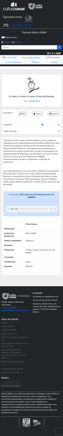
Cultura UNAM (7, 326)
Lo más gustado (13, 62)
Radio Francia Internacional (12, 361)
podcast (53, 113)
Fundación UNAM (8, 330)
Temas (36, 62)
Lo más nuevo (10, 57)
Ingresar (7, 42)
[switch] (3, 37)
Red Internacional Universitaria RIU (14, 338)
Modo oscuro (12, 37)
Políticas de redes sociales (12, 369)
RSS (22, 113)
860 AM (27, 25)
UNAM (4, 323)
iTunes (37, 113)
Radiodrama (34, 101)
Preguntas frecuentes (10, 372)
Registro (18, 42)
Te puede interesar (31, 57)
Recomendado (53, 57)
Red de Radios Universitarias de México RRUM (14, 344)
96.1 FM (15, 25)
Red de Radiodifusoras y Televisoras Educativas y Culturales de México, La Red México (13, 354)
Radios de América (9, 333)
